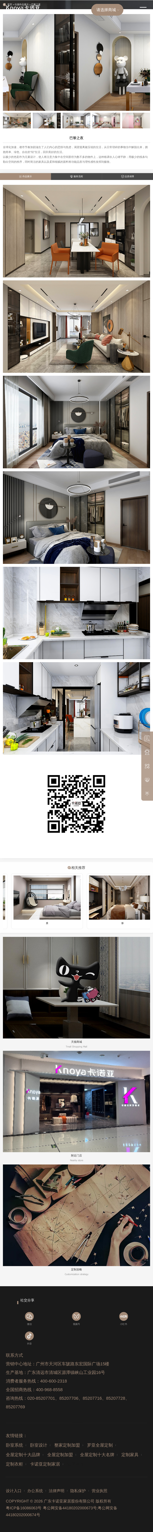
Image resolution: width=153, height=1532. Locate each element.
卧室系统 (14, 1445)
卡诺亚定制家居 (45, 1464)
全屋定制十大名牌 (97, 1454)
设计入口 (13, 1491)
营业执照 (99, 1491)
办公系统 (35, 1491)
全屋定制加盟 (60, 1454)
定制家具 (130, 1454)
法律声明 (56, 1491)
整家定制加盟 (67, 1445)
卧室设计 (38, 1445)
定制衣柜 (14, 1464)
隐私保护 (78, 1491)
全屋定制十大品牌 (23, 1454)
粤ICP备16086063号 (23, 1508)
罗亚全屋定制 (100, 1445)
